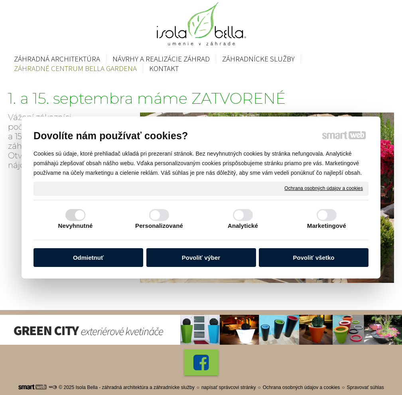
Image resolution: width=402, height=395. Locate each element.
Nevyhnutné (75, 225)
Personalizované (159, 225)
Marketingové (326, 225)
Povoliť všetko (314, 257)
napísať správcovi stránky (228, 387)
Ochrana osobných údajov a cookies (323, 188)
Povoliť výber (201, 257)
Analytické (243, 225)
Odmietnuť (88, 257)
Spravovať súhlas (365, 387)
